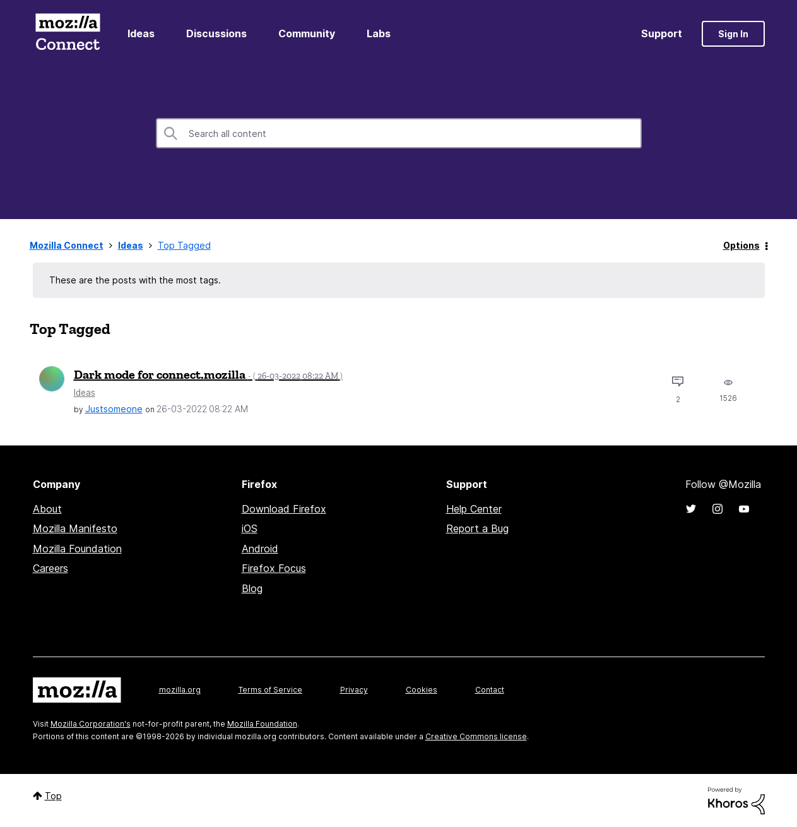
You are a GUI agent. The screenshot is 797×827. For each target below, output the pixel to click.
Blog (252, 588)
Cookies (421, 689)
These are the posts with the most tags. (135, 280)
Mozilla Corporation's (90, 724)
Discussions (216, 33)
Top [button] (53, 795)
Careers (50, 568)
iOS (249, 528)
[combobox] (399, 133)
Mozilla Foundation (77, 548)
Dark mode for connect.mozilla (208, 374)
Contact (489, 689)
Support (661, 33)
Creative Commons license (476, 736)
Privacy (354, 689)
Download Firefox (284, 509)
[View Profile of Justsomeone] (114, 408)
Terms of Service (270, 689)
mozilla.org (180, 689)
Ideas (141, 33)
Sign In (733, 33)
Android (260, 548)
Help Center (474, 509)
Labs (379, 33)
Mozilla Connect (68, 33)
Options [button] (741, 245)
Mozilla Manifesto (75, 528)
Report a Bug (477, 528)
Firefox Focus (274, 568)
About (47, 509)
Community (306, 33)
